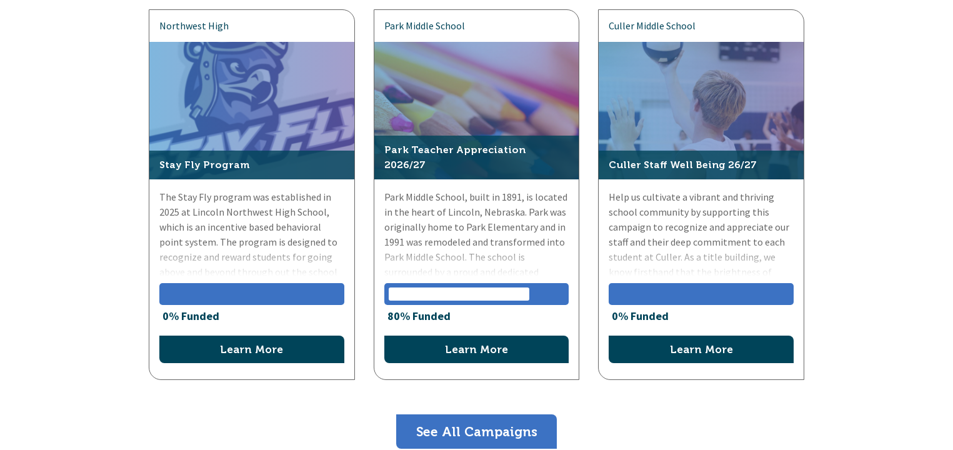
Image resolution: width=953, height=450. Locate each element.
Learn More (251, 349)
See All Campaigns (476, 431)
